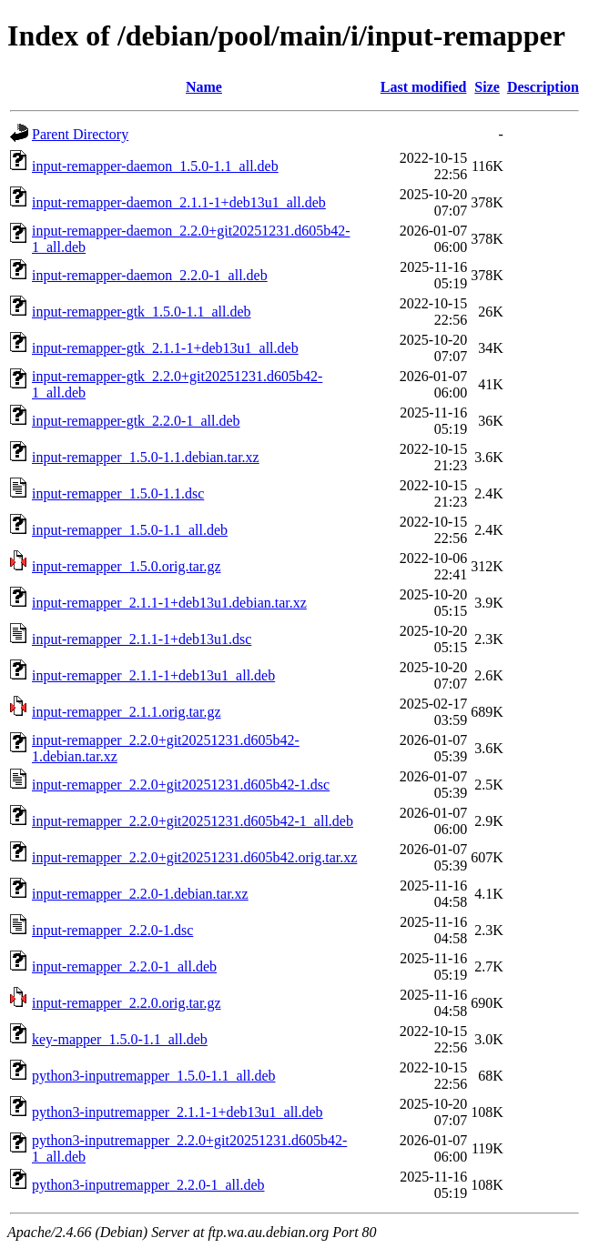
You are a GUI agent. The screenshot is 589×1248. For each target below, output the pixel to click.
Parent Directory (80, 134)
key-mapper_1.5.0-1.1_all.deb (120, 1039)
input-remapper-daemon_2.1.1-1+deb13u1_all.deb (179, 202)
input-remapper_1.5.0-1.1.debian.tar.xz (145, 457)
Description (543, 87)
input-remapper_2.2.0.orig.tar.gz (126, 1003)
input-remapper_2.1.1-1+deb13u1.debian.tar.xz (169, 602)
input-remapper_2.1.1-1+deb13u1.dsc (141, 639)
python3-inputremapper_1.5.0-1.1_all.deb (154, 1075)
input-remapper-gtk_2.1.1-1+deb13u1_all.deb (165, 348)
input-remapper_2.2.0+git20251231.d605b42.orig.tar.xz (194, 857)
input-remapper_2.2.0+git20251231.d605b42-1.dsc (181, 784)
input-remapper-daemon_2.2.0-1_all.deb (150, 275)
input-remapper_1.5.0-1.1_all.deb (130, 530)
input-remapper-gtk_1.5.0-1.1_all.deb (141, 311)
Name (204, 87)
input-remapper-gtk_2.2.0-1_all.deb (136, 420)
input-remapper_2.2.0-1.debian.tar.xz (140, 893)
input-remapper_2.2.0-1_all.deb (124, 966)
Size (487, 87)
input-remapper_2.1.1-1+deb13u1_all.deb (153, 675)
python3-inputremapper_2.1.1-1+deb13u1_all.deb (177, 1112)
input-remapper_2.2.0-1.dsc (112, 930)
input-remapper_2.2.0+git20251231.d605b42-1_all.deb (192, 821)
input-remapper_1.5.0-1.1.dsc (118, 493)
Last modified (424, 87)
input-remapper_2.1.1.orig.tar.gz (126, 712)
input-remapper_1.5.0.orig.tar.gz (126, 566)
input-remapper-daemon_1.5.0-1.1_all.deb (155, 166)
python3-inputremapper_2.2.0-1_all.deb (148, 1185)
